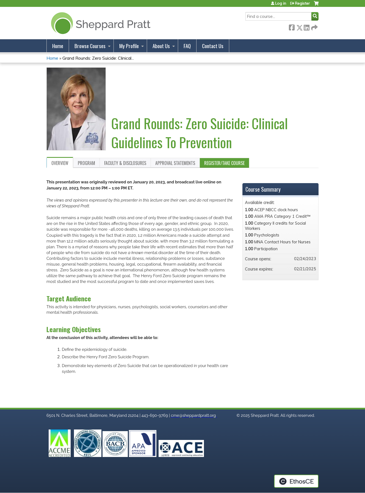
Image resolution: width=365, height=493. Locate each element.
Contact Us (212, 46)
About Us (161, 46)
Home (57, 46)
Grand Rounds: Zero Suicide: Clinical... (98, 58)
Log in (280, 3)
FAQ (187, 46)
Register (302, 3)
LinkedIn (306, 26)
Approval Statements (175, 163)
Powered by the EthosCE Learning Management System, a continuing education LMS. (296, 481)
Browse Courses (90, 46)
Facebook (291, 26)
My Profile (129, 46)
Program (86, 163)
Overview (59, 163)
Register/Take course (224, 163)
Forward (314, 26)
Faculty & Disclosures (125, 163)
